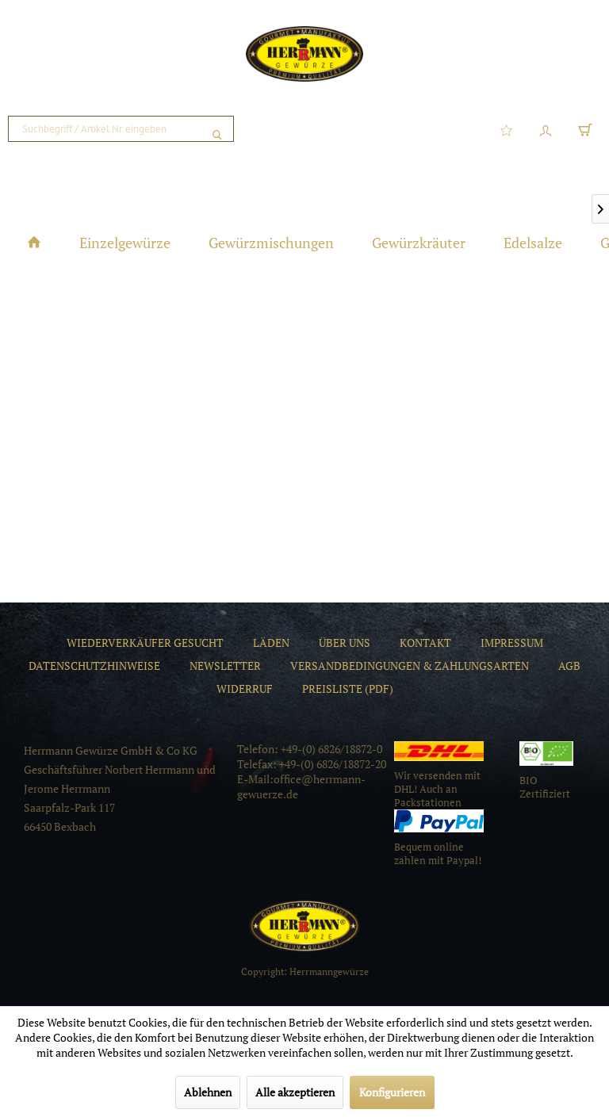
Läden (271, 642)
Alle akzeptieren (295, 1092)
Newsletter (225, 665)
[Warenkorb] (585, 129)
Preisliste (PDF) (347, 688)
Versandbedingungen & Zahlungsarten (409, 665)
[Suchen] (217, 129)
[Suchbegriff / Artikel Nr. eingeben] (121, 129)
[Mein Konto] (545, 129)
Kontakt (425, 642)
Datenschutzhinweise (94, 665)
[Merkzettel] (506, 129)
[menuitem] (121, 129)
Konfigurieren (392, 1092)
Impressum (512, 642)
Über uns (344, 642)
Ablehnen (208, 1092)
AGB (569, 665)
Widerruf (244, 688)
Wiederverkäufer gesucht (145, 642)
